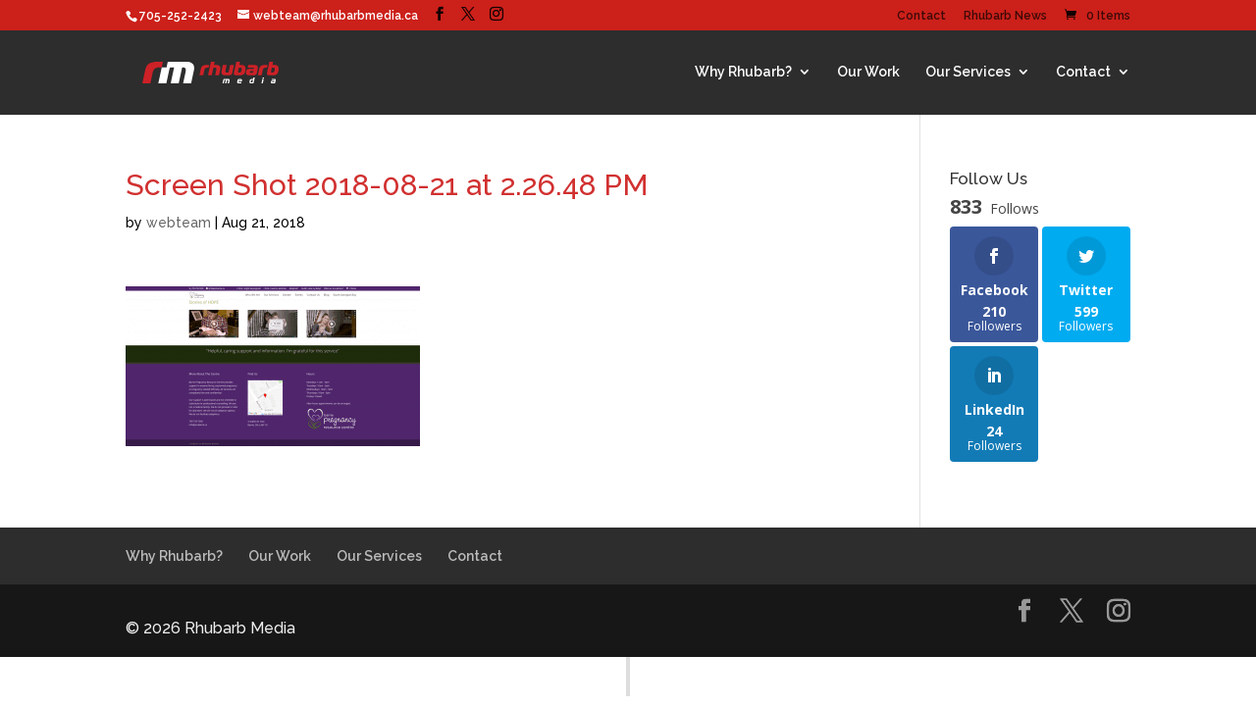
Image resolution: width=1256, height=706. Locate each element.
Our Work (868, 71)
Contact (921, 16)
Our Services (968, 71)
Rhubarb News (1005, 16)
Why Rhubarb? (743, 71)
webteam (178, 222)
